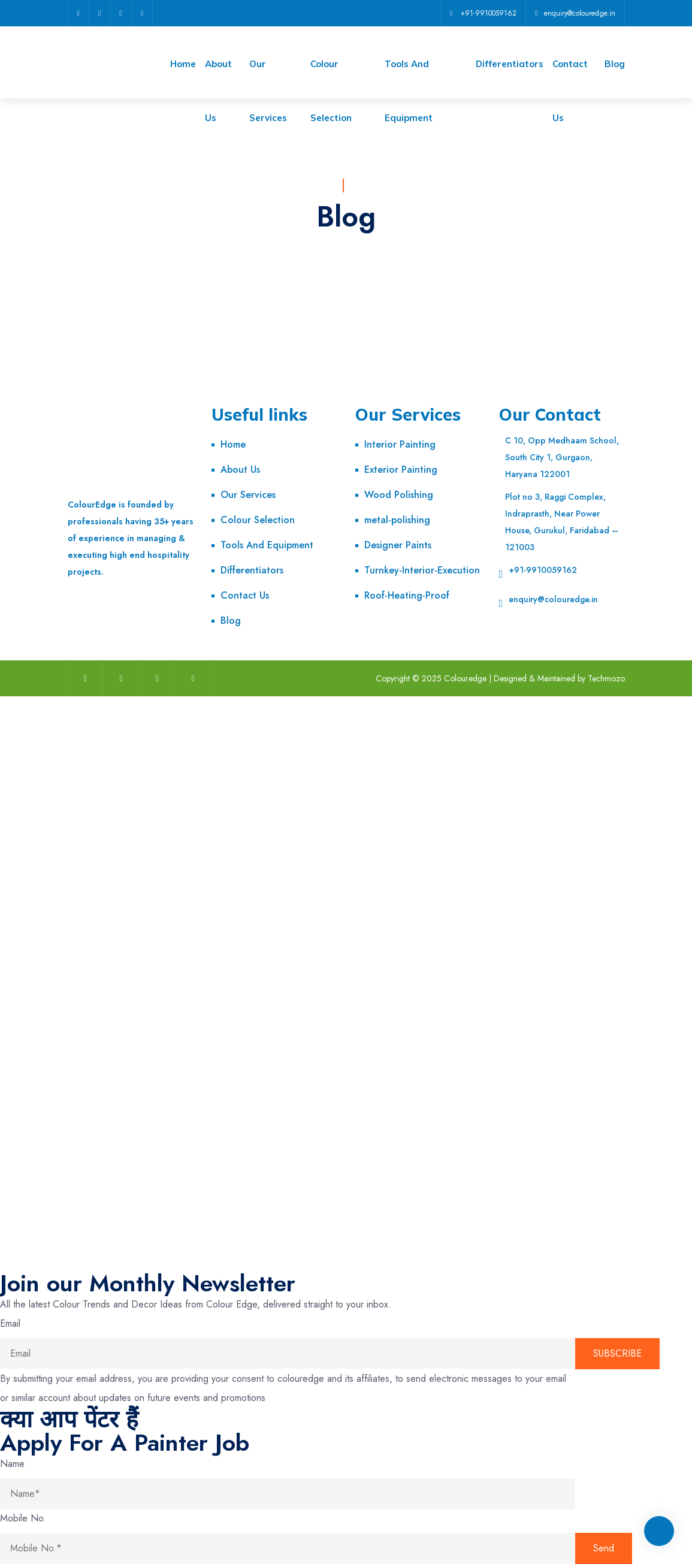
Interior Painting (400, 444)
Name (12, 1464)
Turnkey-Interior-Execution (422, 570)
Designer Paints (397, 545)
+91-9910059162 (543, 570)
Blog (615, 64)
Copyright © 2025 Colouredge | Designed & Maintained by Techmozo (500, 678)
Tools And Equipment (266, 545)
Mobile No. (23, 1518)
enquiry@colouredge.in (553, 599)
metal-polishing (397, 520)
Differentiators (509, 64)
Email (10, 1323)
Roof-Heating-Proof (406, 595)
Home (183, 64)
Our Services (248, 495)
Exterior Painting (400, 469)
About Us (240, 469)
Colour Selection (257, 520)
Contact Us (244, 595)
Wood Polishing (398, 495)
